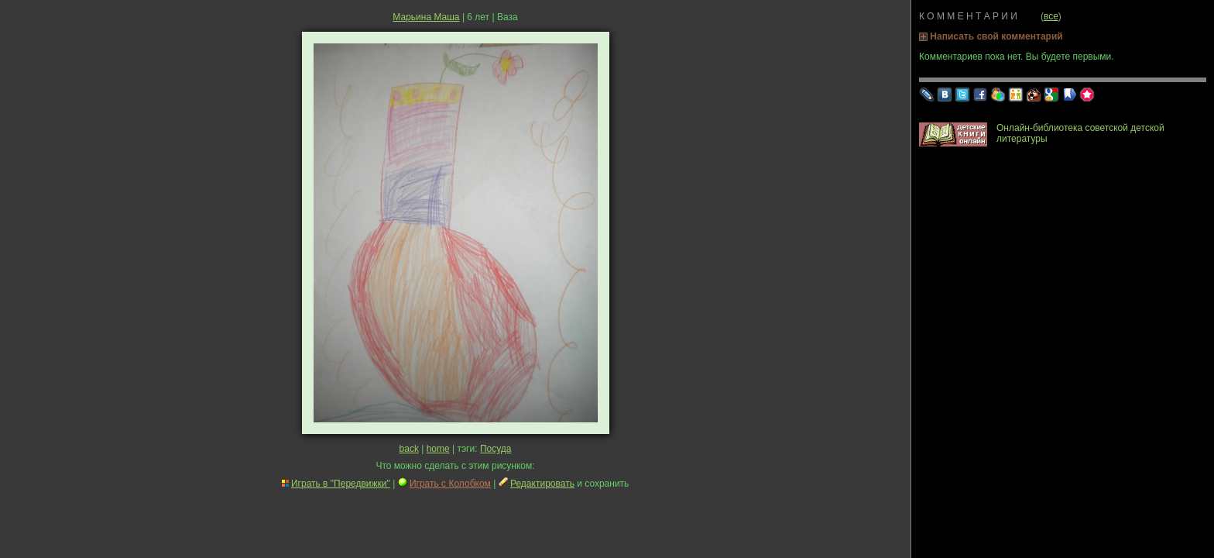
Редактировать (542, 483)
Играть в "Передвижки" (340, 483)
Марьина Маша (426, 17)
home (438, 448)
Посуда (496, 448)
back (409, 448)
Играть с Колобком (450, 483)
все (1051, 16)
